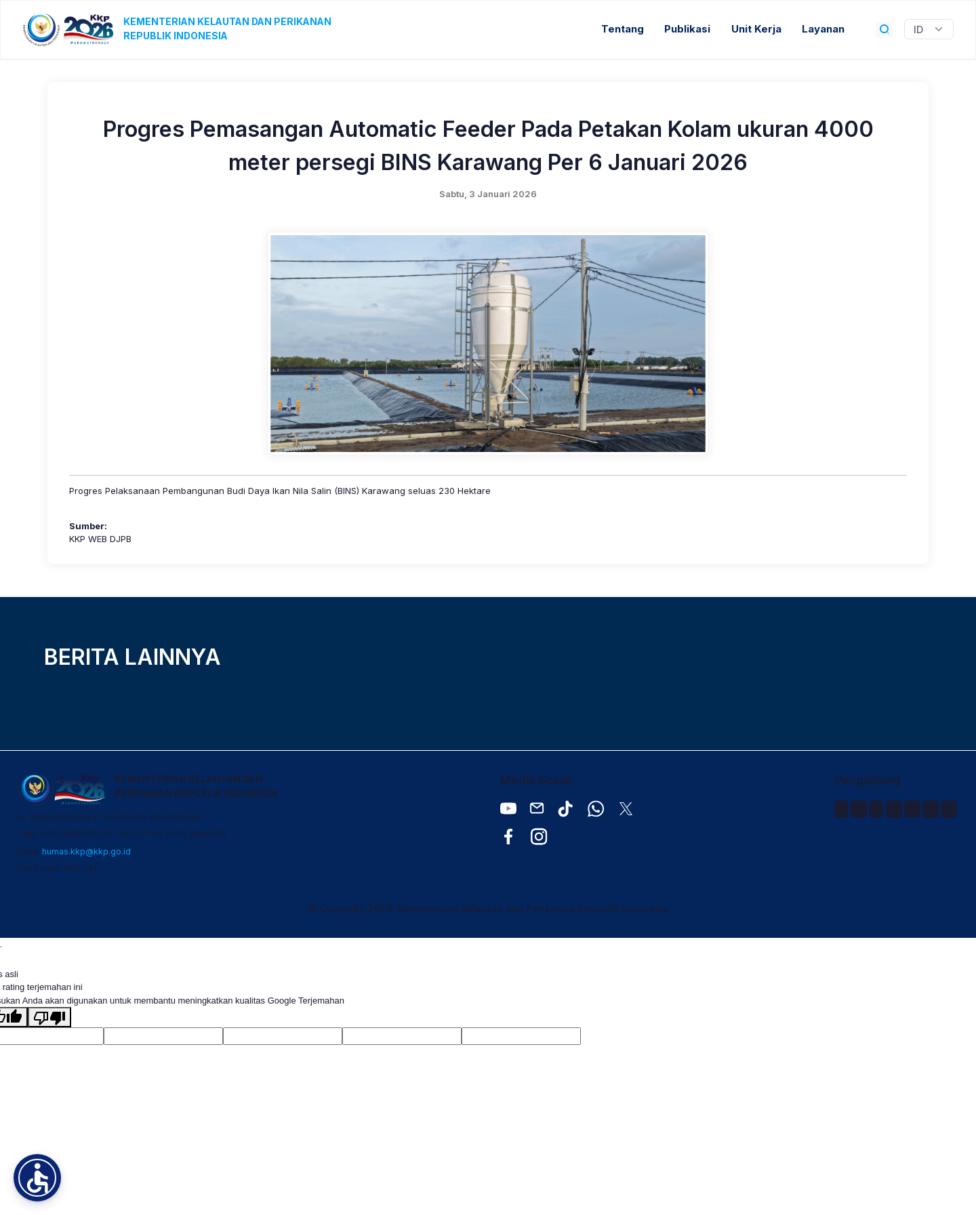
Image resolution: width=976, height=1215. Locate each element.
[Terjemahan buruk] (49, 1017)
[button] (37, 1177)
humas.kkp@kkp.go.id (86, 851)
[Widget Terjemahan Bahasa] (929, 29)
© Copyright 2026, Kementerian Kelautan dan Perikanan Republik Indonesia (488, 908)
